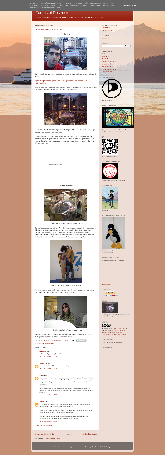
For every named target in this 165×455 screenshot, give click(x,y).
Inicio (68, 434)
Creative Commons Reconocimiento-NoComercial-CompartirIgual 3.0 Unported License (114, 332)
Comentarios (106, 284)
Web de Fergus (107, 66)
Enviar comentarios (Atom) (52, 438)
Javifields (42, 351)
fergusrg (42, 363)
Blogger (108, 447)
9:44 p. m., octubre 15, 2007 (48, 395)
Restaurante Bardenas (109, 69)
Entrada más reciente (44, 434)
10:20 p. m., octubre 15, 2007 (48, 421)
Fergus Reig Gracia (119, 328)
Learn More (125, 5)
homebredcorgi (86, 447)
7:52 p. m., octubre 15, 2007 (48, 369)
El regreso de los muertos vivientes (113, 260)
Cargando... (106, 38)
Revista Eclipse (107, 72)
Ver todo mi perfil (107, 30)
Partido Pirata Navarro (109, 61)
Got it (134, 5)
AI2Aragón (105, 56)
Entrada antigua (90, 434)
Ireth (41, 375)
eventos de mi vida (48, 343)
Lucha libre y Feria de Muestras (48, 29)
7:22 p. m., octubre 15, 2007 (48, 356)
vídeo (59, 382)
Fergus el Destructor (53, 12)
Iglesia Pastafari (107, 64)
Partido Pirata (106, 59)
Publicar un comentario (44, 425)
